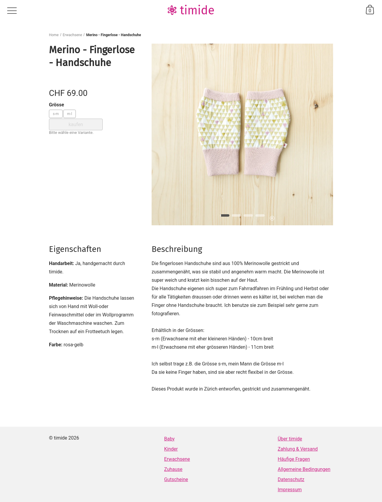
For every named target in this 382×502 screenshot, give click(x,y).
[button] (224, 215)
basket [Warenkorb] (370, 9)
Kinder (171, 449)
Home (53, 35)
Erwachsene (72, 35)
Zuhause (173, 469)
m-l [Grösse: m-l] (69, 114)
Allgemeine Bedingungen (304, 469)
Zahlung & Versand (298, 449)
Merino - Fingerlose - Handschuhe (113, 35)
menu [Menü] (12, 11)
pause (272, 218)
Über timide (290, 439)
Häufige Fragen (294, 459)
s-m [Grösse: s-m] (56, 114)
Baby (169, 439)
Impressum (290, 489)
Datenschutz (291, 479)
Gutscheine (176, 479)
